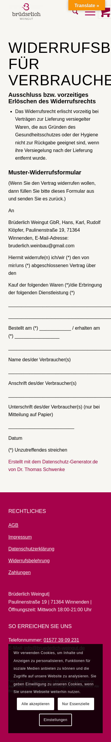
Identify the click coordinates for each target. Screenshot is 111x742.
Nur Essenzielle (75, 704)
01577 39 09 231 (61, 640)
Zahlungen (19, 572)
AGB (13, 525)
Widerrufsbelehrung (29, 560)
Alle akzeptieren (36, 704)
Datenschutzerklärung (31, 548)
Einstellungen (55, 720)
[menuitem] (73, 12)
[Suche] (73, 12)
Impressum (20, 537)
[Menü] (87, 12)
